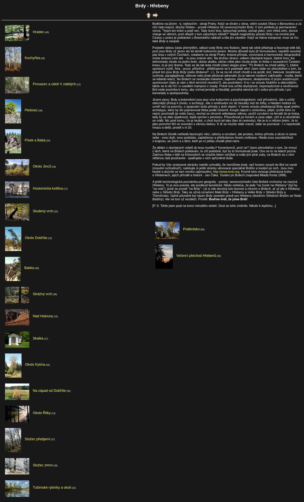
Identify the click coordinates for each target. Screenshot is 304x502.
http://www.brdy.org (226, 171)
